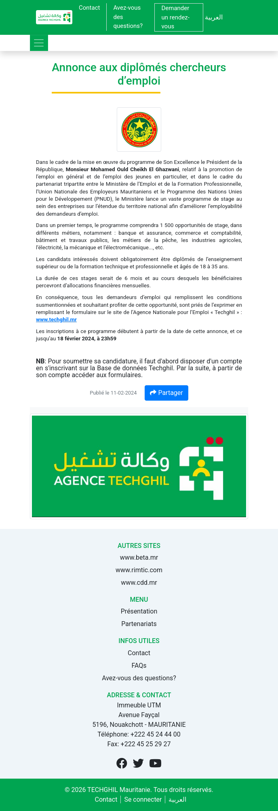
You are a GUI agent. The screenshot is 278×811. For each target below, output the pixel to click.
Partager (166, 393)
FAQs (138, 665)
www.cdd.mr (139, 582)
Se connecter (143, 799)
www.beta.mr (139, 557)
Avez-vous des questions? (128, 17)
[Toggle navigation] (39, 43)
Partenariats (138, 624)
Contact (89, 7)
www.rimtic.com (139, 570)
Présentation (139, 611)
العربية (214, 17)
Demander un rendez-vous (175, 17)
